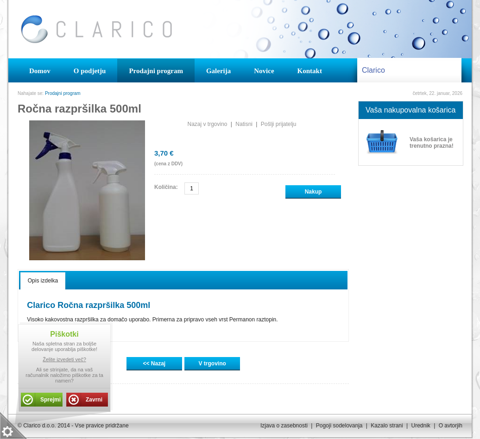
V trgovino (212, 363)
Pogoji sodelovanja (339, 425)
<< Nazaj (154, 363)
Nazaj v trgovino (207, 124)
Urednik (420, 425)
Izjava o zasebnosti (284, 425)
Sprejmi (50, 399)
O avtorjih (450, 425)
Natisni (244, 124)
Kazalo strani (387, 425)
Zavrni (94, 399)
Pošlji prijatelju (279, 124)
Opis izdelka (43, 280)
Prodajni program (63, 93)
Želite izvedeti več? (64, 359)
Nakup (313, 191)
